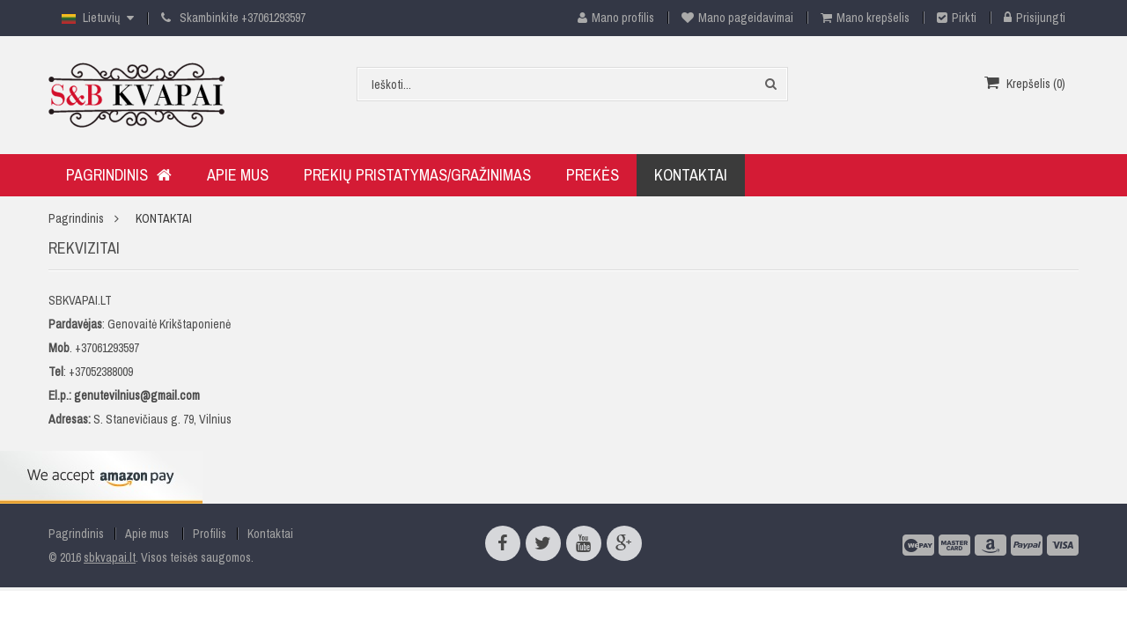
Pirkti (956, 17)
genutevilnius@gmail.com (137, 395)
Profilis (209, 533)
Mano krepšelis (865, 17)
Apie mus (147, 533)
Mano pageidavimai (737, 17)
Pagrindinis (76, 218)
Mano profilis (609, 17)
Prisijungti (1034, 17)
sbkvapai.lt (110, 557)
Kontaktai (270, 533)
